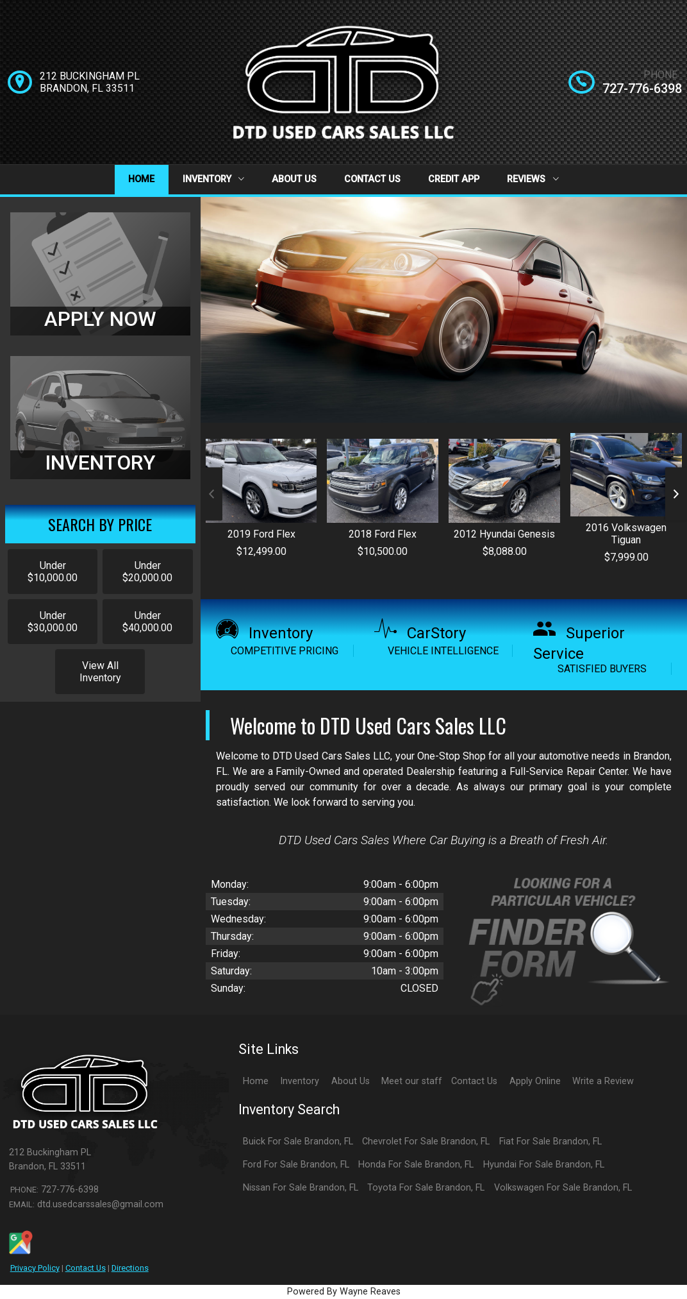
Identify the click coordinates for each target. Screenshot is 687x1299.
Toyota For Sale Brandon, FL (425, 1187)
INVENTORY (100, 462)
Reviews (532, 179)
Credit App (453, 179)
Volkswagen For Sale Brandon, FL (563, 1187)
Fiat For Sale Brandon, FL (550, 1141)
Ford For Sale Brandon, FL (296, 1164)
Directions (130, 1268)
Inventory (213, 179)
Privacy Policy (35, 1268)
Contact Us (372, 179)
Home (141, 179)
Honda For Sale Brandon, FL (416, 1164)
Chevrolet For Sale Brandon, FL (426, 1141)
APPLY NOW (100, 319)
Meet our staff (411, 1081)
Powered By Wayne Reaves (344, 1291)
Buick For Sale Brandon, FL (298, 1141)
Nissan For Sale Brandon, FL (300, 1187)
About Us (294, 179)
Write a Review (603, 1081)
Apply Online (535, 1081)
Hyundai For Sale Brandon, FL (543, 1164)
